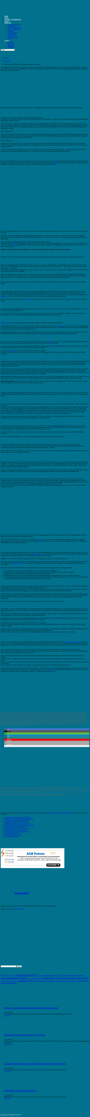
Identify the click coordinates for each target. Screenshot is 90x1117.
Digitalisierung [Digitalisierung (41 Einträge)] (50, 975)
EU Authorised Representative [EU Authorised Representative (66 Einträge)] (73, 975)
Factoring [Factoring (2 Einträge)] (29, 978)
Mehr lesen (7, 1015)
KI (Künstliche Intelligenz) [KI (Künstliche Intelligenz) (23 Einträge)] (10, 981)
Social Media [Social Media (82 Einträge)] (10, 983)
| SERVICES (7, 23)
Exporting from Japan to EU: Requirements (20, 1091)
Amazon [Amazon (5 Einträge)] (13, 975)
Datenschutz (11, 47)
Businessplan (11, 36)
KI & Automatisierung (14, 24)
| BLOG (6, 18)
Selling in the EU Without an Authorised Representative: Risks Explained (31, 1008)
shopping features (36, 554)
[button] (7, 729)
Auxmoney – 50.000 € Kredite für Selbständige (17, 817)
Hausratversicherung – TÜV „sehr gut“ (15, 830)
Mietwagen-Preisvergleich (11, 836)
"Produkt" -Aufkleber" (19, 563)
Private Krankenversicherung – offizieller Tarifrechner (19, 825)
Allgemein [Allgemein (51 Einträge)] (6, 975)
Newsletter (11, 42)
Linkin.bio (56, 162)
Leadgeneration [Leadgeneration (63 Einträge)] (40, 981)
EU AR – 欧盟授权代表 (15, 28)
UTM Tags (40, 539)
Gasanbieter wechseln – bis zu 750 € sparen (16, 822)
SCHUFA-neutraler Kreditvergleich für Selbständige (19, 819)
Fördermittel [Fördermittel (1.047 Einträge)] (51, 978)
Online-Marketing (13, 32)
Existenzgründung (13, 37)
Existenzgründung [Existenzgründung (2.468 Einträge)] (14, 978)
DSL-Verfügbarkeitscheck (11, 833)
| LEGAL (6, 40)
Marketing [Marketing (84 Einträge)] (52, 981)
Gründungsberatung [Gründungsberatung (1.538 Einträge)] (74, 978)
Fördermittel (11, 26)
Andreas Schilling (22, 893)
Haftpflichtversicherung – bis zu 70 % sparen (17, 828)
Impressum (11, 45)
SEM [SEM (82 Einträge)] (82, 981)
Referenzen (11, 43)
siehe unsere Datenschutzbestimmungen (60, 813)
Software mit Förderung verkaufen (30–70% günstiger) (24, 1035)
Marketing (11, 31)
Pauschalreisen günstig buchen (12, 834)
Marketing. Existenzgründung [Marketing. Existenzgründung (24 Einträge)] (68, 981)
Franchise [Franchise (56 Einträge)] (37, 978)
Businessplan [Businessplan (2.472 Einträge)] (27, 975)
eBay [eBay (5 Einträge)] (58, 975)
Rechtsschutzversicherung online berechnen (16, 831)
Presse (9, 39)
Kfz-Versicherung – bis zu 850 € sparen (15, 827)
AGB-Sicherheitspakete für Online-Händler (16, 820)
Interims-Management (14, 29)
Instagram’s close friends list (73, 642)
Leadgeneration (12, 34)
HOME (6, 16)
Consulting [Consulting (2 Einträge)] (40, 975)
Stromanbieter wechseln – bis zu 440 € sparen (17, 823)
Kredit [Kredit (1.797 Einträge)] (26, 980)
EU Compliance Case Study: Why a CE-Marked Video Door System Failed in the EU (35, 1064)
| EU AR (6, 21)
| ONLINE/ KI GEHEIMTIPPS (12, 19)
